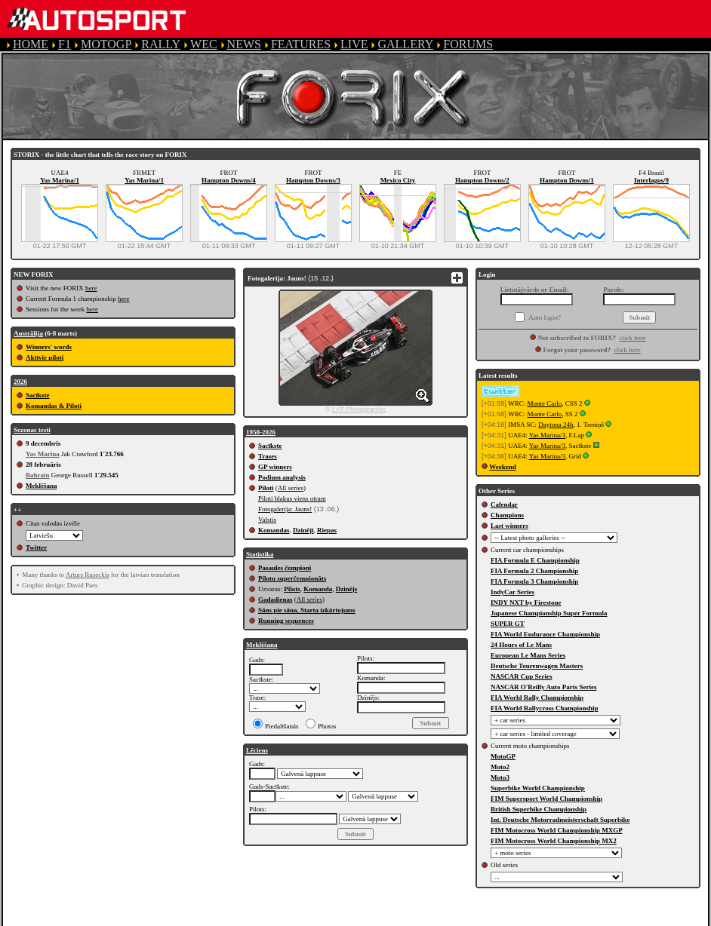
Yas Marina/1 (59, 180)
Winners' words (49, 347)
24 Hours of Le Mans (521, 645)
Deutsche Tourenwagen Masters (537, 666)
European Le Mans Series (528, 655)
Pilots (292, 589)
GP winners (275, 467)
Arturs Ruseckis (87, 574)
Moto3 (500, 777)
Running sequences (286, 620)
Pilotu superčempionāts (292, 578)
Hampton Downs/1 (567, 180)
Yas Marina (43, 454)
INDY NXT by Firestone (526, 602)
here (91, 288)
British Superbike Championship (538, 809)
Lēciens (257, 750)
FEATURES (301, 44)
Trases (267, 456)
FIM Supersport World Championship (546, 798)
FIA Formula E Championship (535, 560)
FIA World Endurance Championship (545, 634)
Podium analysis (282, 477)
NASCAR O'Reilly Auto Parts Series (544, 687)
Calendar (504, 504)
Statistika (260, 554)
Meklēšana (41, 485)
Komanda (317, 589)
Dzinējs (347, 589)
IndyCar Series (512, 592)
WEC (203, 44)
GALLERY (405, 44)
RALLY (160, 44)
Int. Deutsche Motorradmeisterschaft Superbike (560, 819)
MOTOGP (106, 44)
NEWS (244, 44)
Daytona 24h (555, 424)
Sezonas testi (32, 430)
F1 (64, 44)
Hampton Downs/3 (313, 180)
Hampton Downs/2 (482, 180)
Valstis (267, 519)
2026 (20, 381)
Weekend (502, 467)
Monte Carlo (545, 403)
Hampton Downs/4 (229, 180)
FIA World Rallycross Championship (544, 708)
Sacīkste (38, 395)
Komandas (274, 530)
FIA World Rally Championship (537, 697)
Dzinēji (303, 530)
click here (632, 338)
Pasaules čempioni (284, 568)
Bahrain (38, 475)
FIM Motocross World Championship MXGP (557, 830)
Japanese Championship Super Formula (549, 613)
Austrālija (28, 333)
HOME (30, 44)
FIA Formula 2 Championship (534, 571)
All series (290, 488)
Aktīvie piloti (44, 357)
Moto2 (500, 767)
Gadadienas (275, 599)
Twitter (36, 547)
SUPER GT (508, 623)
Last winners (509, 525)
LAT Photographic (359, 409)
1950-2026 (260, 432)
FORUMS (468, 44)
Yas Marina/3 (547, 435)
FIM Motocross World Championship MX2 (554, 841)
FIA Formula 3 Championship (534, 581)
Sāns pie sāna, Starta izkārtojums (307, 610)
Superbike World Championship (538, 788)
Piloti (266, 488)
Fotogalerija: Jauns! (285, 509)
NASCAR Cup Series (521, 676)
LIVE (354, 44)
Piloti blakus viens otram (292, 498)
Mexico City (398, 180)
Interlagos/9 (651, 180)
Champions (507, 515)
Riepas (327, 530)
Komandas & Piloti (54, 405)
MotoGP (503, 756)
